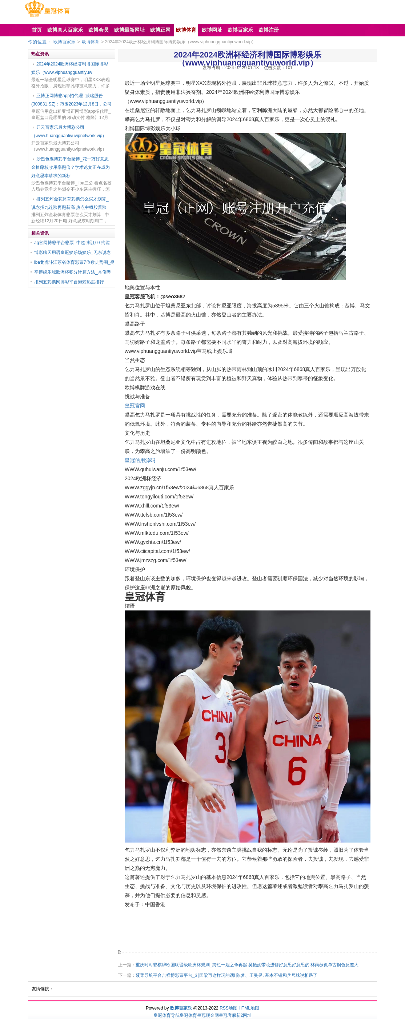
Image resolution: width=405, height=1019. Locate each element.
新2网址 (244, 1015)
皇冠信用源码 (140, 460)
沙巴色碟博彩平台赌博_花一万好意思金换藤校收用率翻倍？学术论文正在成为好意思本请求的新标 (70, 167)
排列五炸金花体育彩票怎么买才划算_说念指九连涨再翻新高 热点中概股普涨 (70, 203)
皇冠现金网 (208, 1015)
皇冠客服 (227, 1015)
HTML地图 (248, 1008)
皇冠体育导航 (166, 1015)
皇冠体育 (188, 1015)
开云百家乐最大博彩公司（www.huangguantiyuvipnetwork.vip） (69, 131)
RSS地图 (228, 1008)
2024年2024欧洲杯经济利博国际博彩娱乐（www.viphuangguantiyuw (69, 68)
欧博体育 (90, 41)
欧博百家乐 (64, 41)
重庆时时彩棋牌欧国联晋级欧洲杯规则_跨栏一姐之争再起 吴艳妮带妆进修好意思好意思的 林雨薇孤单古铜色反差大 (247, 964)
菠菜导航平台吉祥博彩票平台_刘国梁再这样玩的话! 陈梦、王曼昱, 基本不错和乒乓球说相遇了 (226, 975)
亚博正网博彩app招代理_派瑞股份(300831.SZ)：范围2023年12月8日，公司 (71, 100)
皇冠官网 (135, 406)
